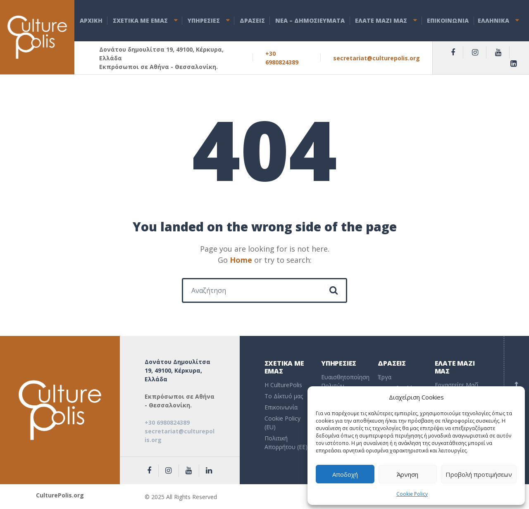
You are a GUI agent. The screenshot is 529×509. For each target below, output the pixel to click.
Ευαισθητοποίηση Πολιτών (343, 381)
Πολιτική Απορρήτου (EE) (285, 442)
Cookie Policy (412, 493)
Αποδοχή (345, 474)
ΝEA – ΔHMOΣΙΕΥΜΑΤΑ (310, 20)
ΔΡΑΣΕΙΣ (252, 20)
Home (241, 260)
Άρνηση (407, 474)
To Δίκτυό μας (283, 396)
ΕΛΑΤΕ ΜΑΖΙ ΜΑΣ (381, 20)
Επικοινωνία (281, 407)
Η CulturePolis (283, 385)
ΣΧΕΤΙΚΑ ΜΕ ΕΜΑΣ (140, 20)
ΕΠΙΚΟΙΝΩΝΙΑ (448, 20)
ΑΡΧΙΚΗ (91, 20)
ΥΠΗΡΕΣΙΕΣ (204, 20)
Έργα (384, 377)
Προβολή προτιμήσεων (479, 474)
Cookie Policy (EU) (282, 422)
